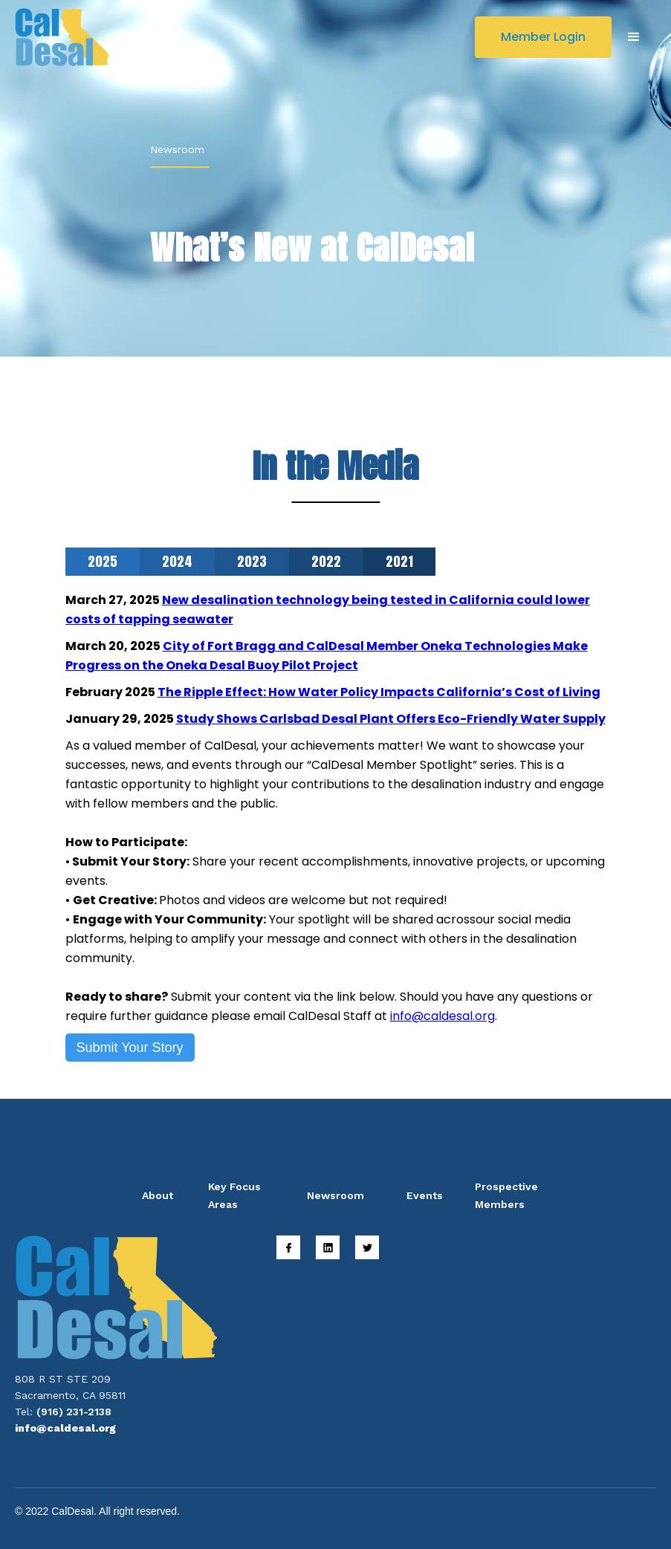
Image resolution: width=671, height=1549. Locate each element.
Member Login (543, 36)
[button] (634, 37)
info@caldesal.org (442, 1015)
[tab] (102, 562)
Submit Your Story (130, 1047)
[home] (62, 37)
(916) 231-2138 (73, 1412)
